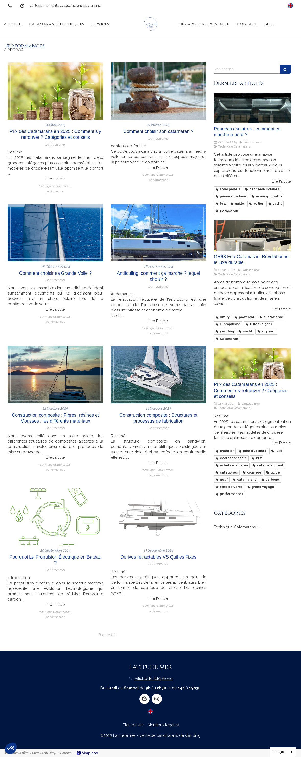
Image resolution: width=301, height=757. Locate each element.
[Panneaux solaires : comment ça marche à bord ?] (252, 108)
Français (279, 752)
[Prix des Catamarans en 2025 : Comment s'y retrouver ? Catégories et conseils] (55, 91)
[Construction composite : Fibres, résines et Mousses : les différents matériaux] (55, 374)
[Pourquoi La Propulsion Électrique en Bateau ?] (55, 516)
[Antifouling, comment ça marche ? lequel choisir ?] (158, 232)
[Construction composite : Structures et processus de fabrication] (158, 374)
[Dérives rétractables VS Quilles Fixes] (158, 516)
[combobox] (283, 752)
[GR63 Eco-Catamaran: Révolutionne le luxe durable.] (252, 235)
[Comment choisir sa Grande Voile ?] (55, 232)
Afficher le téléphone (153, 678)
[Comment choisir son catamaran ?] (158, 91)
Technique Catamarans (235, 527)
